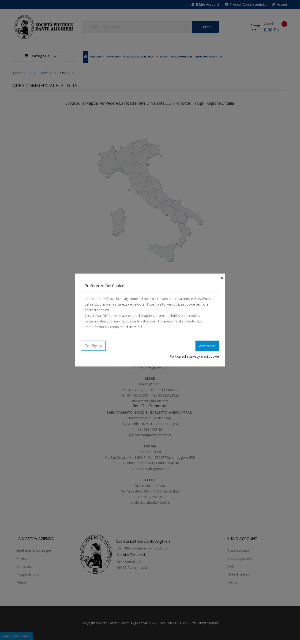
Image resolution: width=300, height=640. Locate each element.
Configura (93, 345)
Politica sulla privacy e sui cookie (194, 356)
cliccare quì (133, 326)
